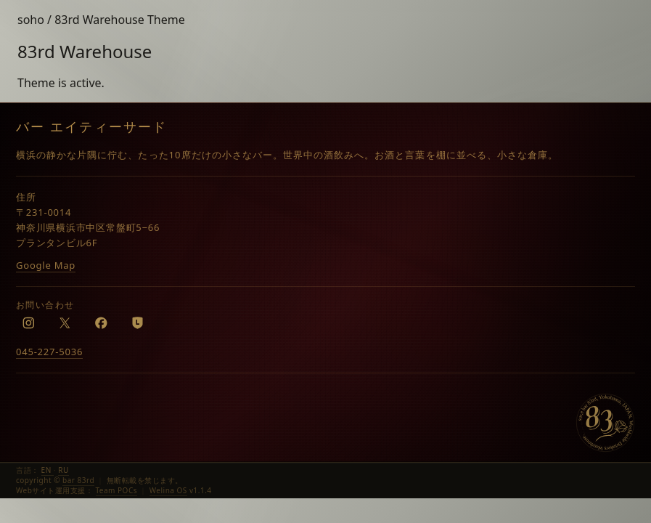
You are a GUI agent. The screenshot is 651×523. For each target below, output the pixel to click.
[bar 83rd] (605, 423)
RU (63, 470)
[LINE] (137, 322)
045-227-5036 (49, 351)
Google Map (45, 265)
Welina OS (168, 490)
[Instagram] (28, 322)
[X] (64, 322)
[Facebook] (101, 322)
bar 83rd (78, 480)
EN (47, 470)
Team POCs (117, 490)
